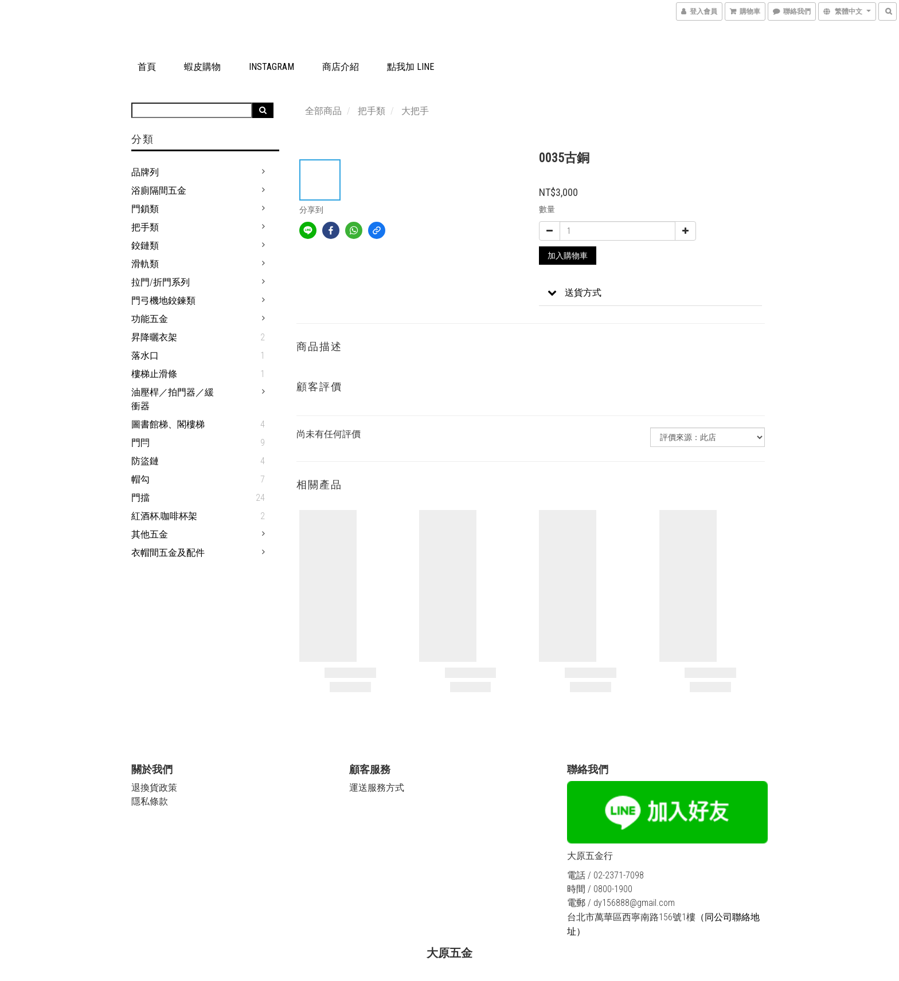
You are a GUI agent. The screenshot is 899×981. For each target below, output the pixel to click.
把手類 (145, 227)
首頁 (147, 66)
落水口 (145, 355)
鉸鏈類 (145, 245)
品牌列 (145, 172)
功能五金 (149, 318)
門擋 (140, 497)
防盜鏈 (145, 461)
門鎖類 (145, 208)
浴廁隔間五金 (158, 190)
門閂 (140, 442)
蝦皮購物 (202, 66)
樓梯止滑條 (154, 373)
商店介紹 (340, 66)
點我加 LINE (410, 66)
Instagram (271, 66)
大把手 (415, 110)
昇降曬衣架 (154, 337)
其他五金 (149, 534)
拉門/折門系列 (160, 282)
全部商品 (323, 110)
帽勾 (140, 479)
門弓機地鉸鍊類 (163, 300)
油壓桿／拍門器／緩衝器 (172, 399)
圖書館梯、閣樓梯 (168, 424)
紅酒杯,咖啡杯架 (164, 516)
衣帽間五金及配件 (168, 552)
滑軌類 (145, 263)
